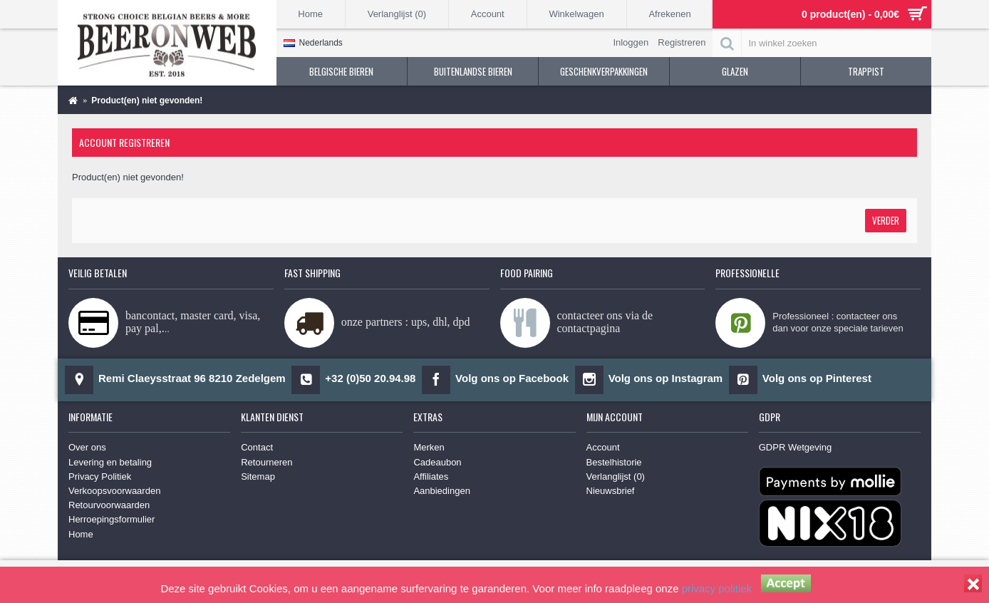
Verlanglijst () (615, 476)
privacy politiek (717, 588)
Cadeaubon (437, 462)
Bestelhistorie (614, 462)
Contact (257, 447)
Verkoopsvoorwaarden (114, 490)
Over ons (87, 447)
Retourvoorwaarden (109, 505)
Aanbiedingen (441, 490)
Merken (428, 447)
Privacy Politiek (99, 476)
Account (603, 447)
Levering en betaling (110, 462)
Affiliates (430, 476)
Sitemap (258, 476)
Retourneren (266, 462)
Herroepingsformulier (111, 519)
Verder (885, 220)
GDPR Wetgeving (795, 447)
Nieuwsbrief (610, 490)
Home (80, 534)
